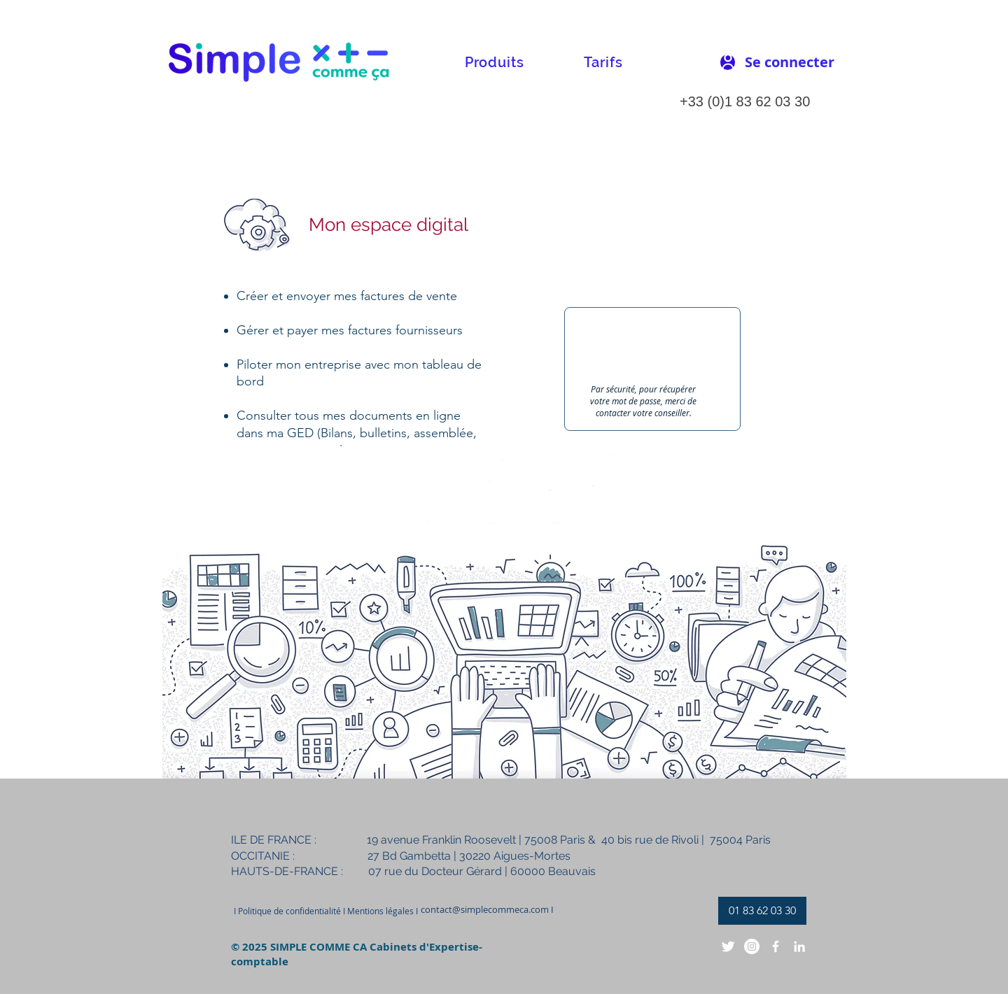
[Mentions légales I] (382, 911)
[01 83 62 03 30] (762, 911)
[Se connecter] (789, 62)
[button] (494, 62)
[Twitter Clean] (728, 946)
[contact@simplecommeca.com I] (487, 909)
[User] (727, 62)
